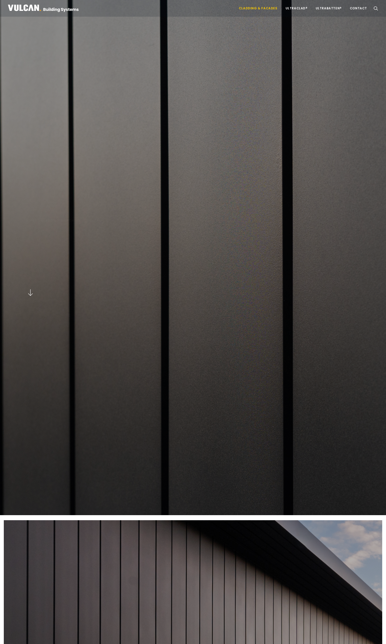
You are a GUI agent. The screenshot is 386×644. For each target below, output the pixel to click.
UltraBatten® (329, 8)
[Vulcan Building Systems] (43, 8)
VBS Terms (140, 634)
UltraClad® (297, 8)
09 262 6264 (283, 599)
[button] (376, 8)
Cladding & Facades (258, 8)
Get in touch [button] (193, 510)
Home (31, 39)
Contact (358, 8)
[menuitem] (258, 8)
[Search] (319, 570)
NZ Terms (120, 634)
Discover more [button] (62, 261)
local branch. (324, 599)
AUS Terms (100, 634)
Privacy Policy (76, 634)
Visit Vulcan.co (150, 588)
